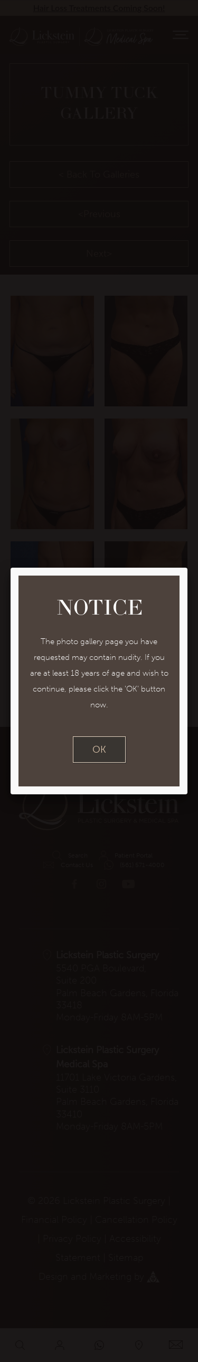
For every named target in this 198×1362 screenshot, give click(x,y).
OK (99, 749)
